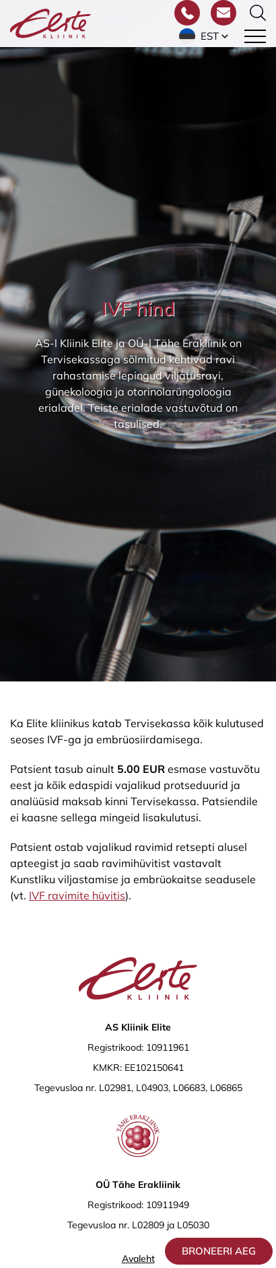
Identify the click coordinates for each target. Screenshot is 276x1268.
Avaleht (138, 1259)
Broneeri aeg (219, 1250)
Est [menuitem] (210, 36)
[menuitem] (205, 36)
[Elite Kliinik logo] (50, 22)
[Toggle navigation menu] (255, 36)
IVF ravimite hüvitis (77, 895)
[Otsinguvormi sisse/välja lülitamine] (258, 13)
